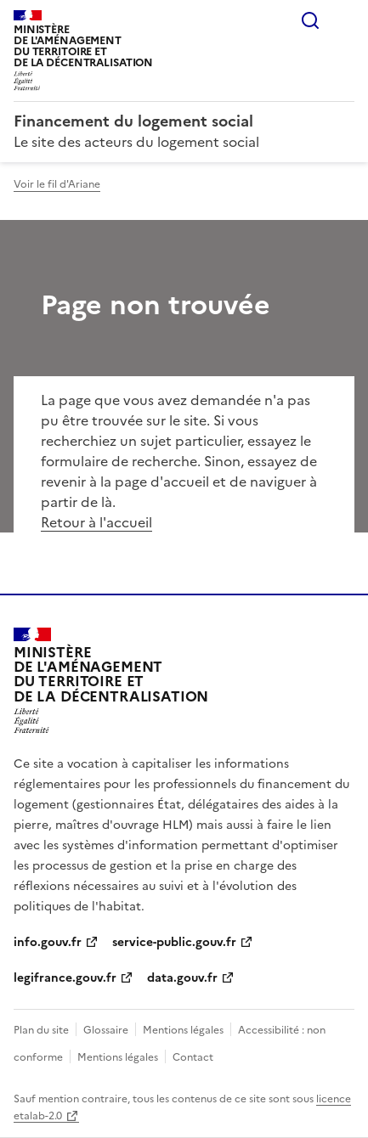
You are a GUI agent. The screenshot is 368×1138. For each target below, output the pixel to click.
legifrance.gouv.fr (65, 978)
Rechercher (310, 20)
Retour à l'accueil (96, 522)
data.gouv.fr (182, 978)
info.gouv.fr (48, 942)
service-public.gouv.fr (174, 942)
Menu (344, 20)
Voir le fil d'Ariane (57, 184)
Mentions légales (183, 1030)
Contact (193, 1057)
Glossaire (105, 1030)
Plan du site (41, 1030)
